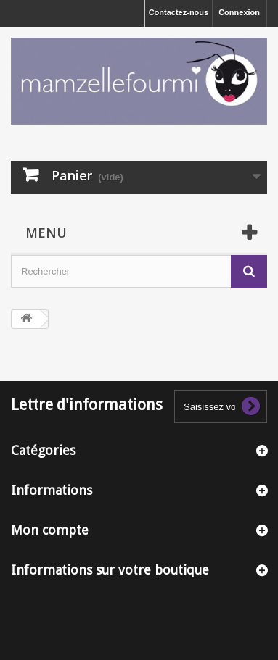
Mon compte (50, 530)
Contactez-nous (179, 12)
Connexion (239, 12)
